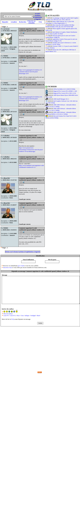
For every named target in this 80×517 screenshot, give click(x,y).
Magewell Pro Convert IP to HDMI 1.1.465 (65, 91)
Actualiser (14, 22)
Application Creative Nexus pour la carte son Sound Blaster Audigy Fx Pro (61, 40)
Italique (27, 315)
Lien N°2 (13, 315)
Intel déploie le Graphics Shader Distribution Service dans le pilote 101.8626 (61, 33)
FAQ (40, 22)
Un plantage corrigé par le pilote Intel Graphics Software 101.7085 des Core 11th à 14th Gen (62, 18)
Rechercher (22, 22)
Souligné (33, 315)
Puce (18, 315)
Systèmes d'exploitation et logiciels (37, 17)
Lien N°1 (6, 315)
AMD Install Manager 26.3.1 (61, 99)
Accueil (37, 13)
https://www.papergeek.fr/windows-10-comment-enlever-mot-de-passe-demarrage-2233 (30, 71)
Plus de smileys (8, 314)
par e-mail (21, 266)
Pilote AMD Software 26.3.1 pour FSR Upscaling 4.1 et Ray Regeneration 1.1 (60, 22)
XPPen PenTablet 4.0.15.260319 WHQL (64, 89)
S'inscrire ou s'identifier (31, 22)
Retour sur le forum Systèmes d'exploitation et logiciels (22, 252)
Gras (22, 315)
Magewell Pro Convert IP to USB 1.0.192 (64, 93)
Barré (38, 315)
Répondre (5, 22)
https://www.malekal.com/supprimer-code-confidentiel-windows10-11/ (31, 166)
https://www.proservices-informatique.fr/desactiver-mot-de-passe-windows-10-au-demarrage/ (31, 149)
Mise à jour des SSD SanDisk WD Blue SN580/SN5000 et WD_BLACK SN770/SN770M (60, 26)
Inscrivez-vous (7, 267)
